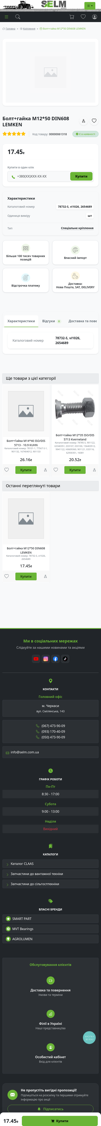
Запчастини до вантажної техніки (34, 874)
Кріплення (29, 28)
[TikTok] (65, 659)
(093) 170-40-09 (50, 731)
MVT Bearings (19, 928)
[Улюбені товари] (7, 470)
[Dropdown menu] (89, 6)
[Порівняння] (45, 470)
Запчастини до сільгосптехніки (32, 884)
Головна (10, 28)
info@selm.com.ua (22, 752)
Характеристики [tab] (21, 321)
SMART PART (18, 918)
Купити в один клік (20, 167)
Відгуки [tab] (51, 321)
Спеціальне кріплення (77, 228)
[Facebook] (55, 659)
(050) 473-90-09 (50, 737)
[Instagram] (46, 659)
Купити (59, 1121)
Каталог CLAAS (20, 863)
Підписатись (50, 1109)
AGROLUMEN (19, 939)
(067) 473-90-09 (50, 726)
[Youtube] (36, 659)
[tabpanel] (50, 340)
